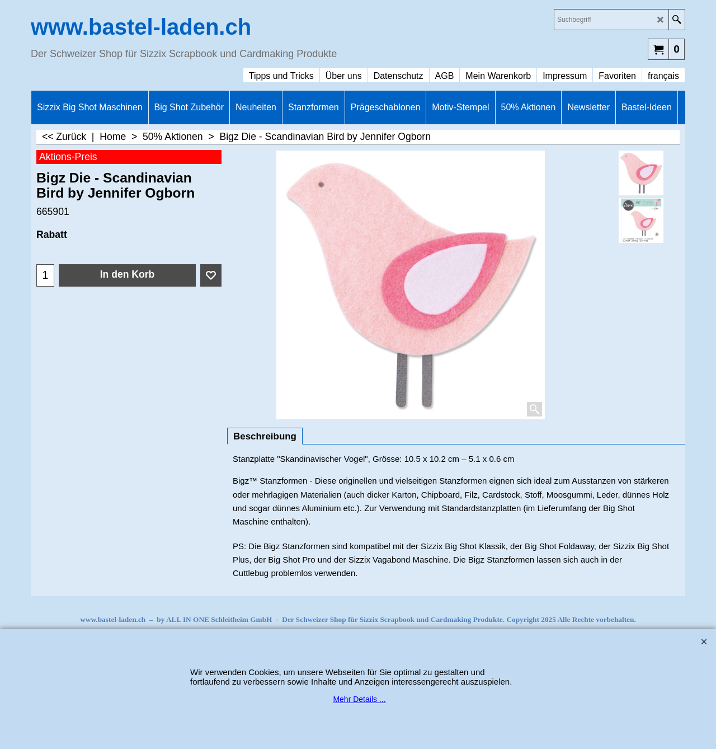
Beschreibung (264, 436)
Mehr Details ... (359, 699)
